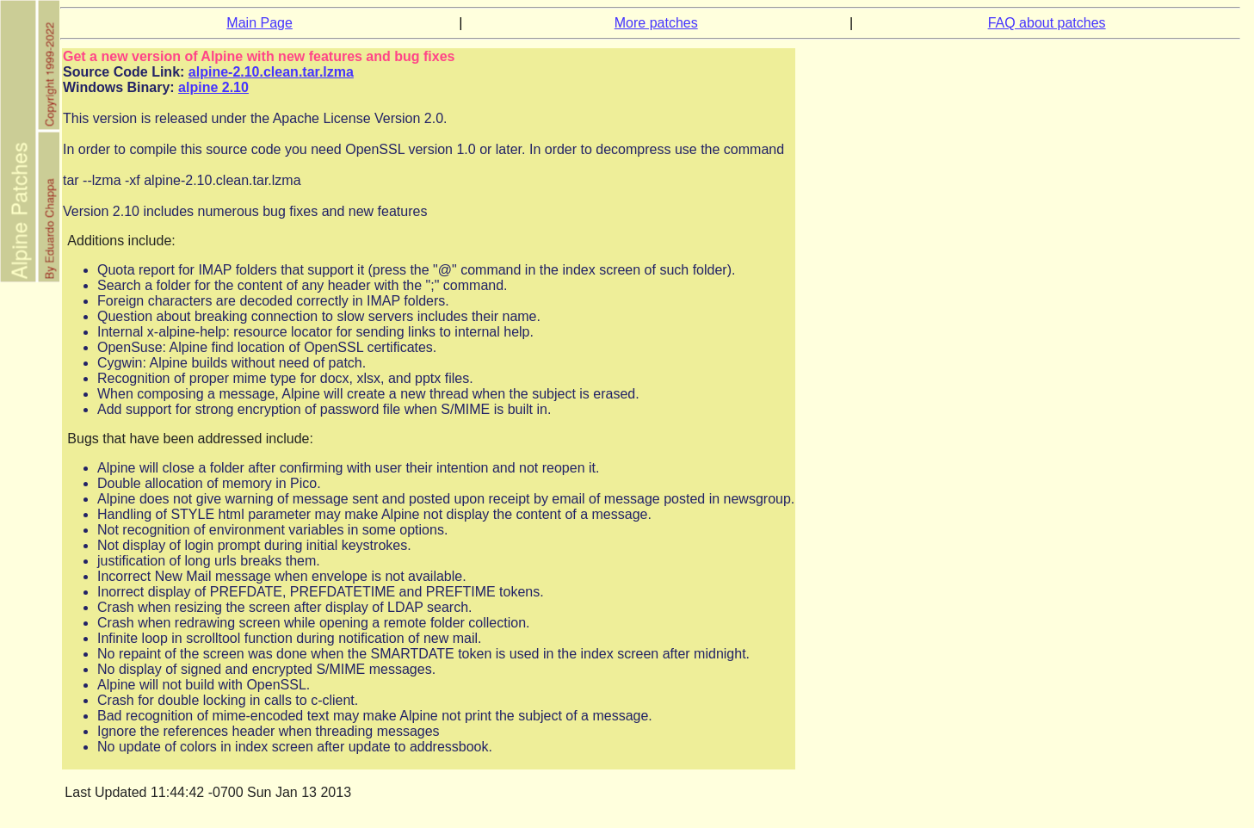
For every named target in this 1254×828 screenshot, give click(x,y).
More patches (656, 22)
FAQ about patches (1047, 22)
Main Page (259, 22)
